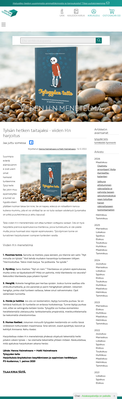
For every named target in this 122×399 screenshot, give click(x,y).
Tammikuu (102, 203)
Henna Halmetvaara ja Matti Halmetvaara (57, 134)
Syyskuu (100, 220)
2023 (97, 287)
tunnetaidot (99, 127)
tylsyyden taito (101, 124)
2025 (97, 210)
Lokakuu (100, 217)
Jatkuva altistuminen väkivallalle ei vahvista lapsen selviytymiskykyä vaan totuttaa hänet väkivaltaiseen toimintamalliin (106, 181)
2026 (97, 144)
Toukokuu (101, 228)
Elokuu (100, 224)
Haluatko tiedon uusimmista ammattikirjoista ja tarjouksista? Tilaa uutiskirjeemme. (59, 3)
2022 (97, 315)
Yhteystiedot (52, 387)
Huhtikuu (101, 231)
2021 (96, 357)
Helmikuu (101, 200)
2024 (97, 245)
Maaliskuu (101, 147)
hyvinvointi (111, 127)
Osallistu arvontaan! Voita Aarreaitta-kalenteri (106, 156)
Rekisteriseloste (51, 396)
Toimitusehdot (51, 392)
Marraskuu (102, 213)
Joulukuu (101, 248)
